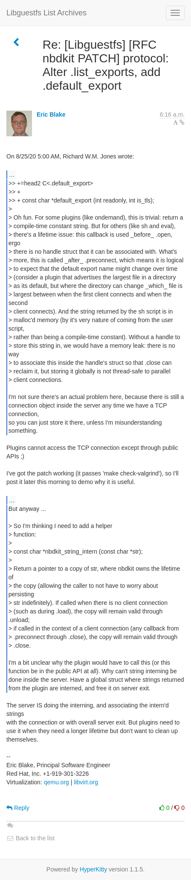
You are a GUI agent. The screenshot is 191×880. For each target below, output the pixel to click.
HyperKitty (93, 869)
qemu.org (56, 782)
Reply (17, 807)
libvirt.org (86, 782)
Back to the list (30, 838)
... (11, 174)
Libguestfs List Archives (46, 13)
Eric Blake (51, 114)
